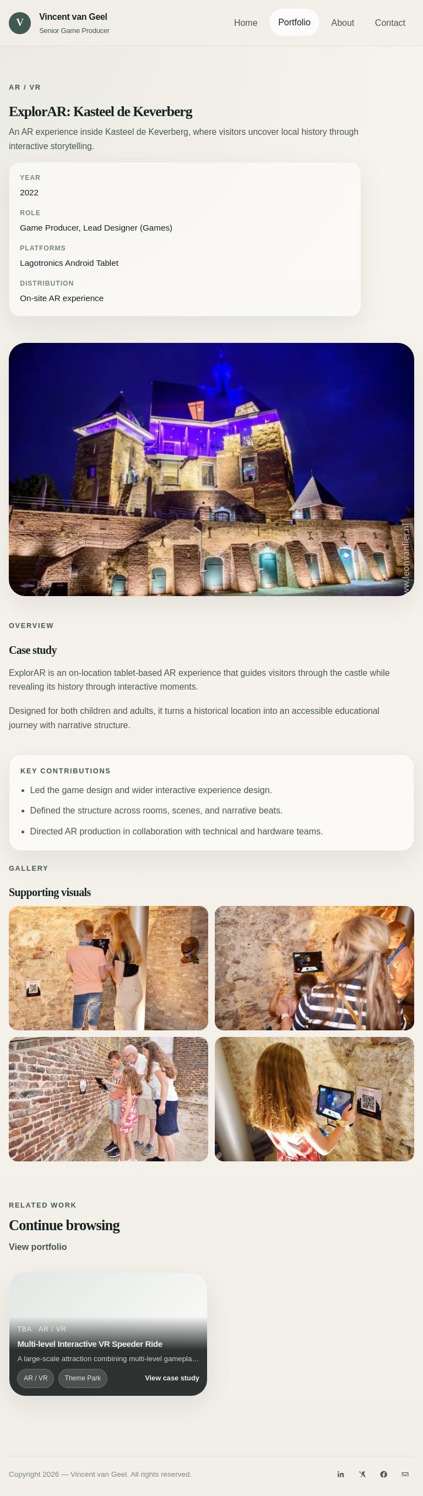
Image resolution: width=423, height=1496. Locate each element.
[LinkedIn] (340, 1474)
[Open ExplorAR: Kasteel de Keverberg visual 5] (314, 1099)
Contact (390, 23)
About (342, 23)
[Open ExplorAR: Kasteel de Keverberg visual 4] (108, 1099)
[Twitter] (362, 1474)
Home (246, 23)
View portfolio (38, 1247)
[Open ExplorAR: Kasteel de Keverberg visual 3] (314, 968)
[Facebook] (384, 1474)
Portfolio (294, 22)
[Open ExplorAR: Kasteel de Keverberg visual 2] (108, 968)
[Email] (405, 1474)
